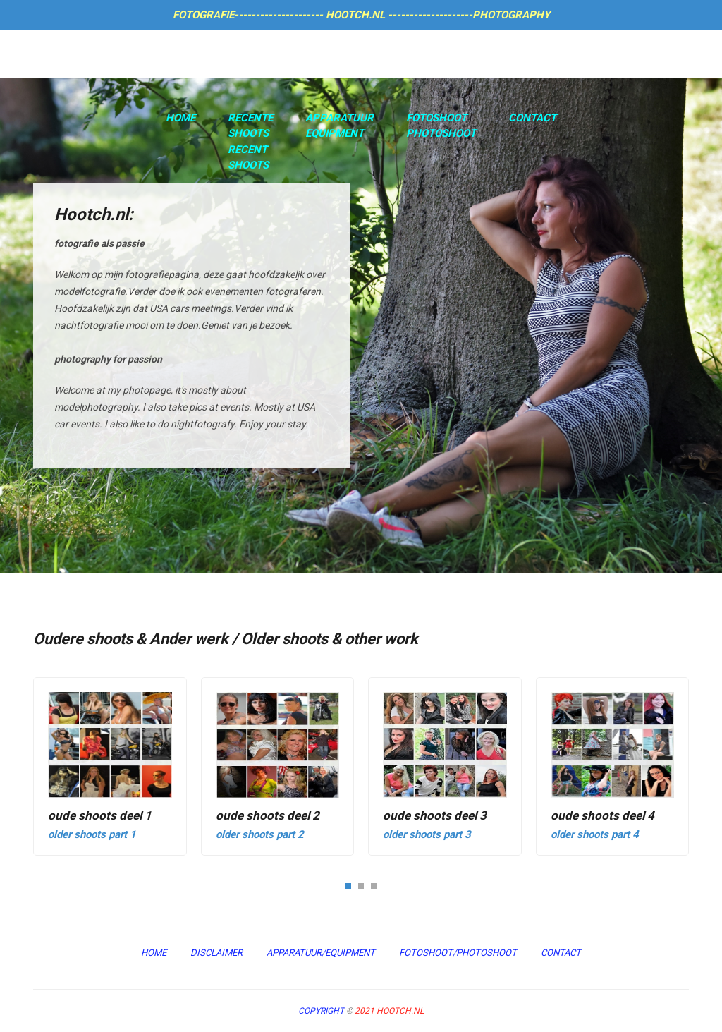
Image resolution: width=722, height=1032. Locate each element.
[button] (348, 885)
